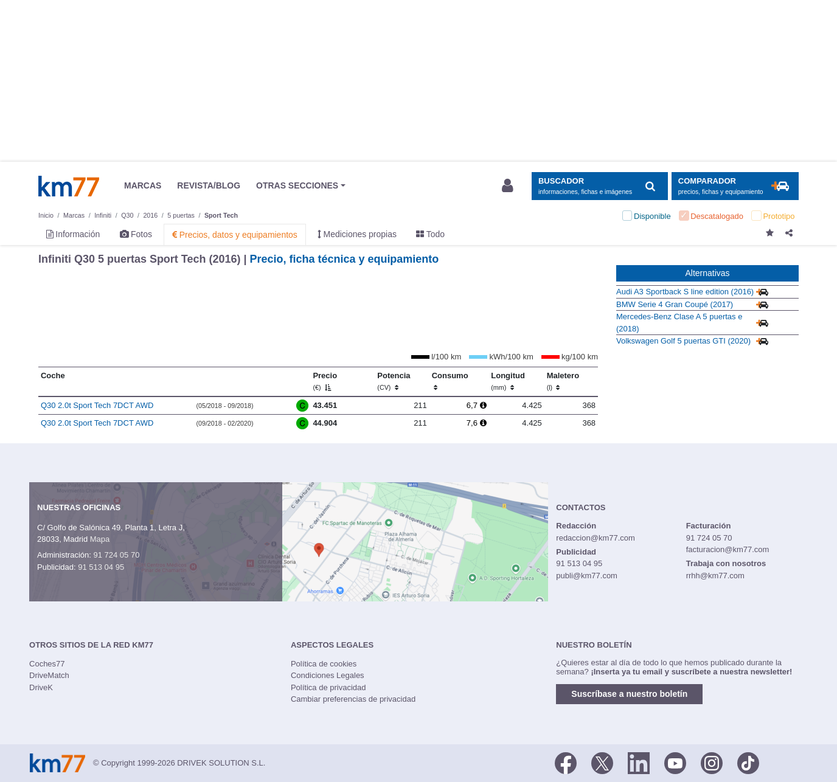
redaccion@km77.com (595, 537)
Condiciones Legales (327, 675)
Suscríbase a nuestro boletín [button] (629, 694)
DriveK (41, 687)
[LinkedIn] (639, 762)
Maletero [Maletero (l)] (563, 381)
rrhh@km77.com (715, 575)
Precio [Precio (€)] (325, 381)
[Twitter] (602, 762)
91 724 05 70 (116, 554)
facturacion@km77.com (727, 549)
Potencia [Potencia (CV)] (393, 381)
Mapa (100, 539)
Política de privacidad (328, 687)
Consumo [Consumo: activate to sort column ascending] (450, 381)
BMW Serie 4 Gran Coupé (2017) (674, 304)
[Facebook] (566, 762)
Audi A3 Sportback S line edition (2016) (685, 291)
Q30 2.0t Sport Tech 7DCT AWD (97, 405)
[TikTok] (748, 762)
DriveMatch (49, 675)
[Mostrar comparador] (735, 186)
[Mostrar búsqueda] (599, 186)
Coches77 (47, 663)
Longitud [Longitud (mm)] (508, 381)
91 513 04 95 (101, 567)
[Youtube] (675, 762)
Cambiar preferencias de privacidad (353, 699)
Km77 (68, 186)
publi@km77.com (586, 575)
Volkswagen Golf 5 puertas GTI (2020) (683, 340)
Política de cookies (323, 663)
